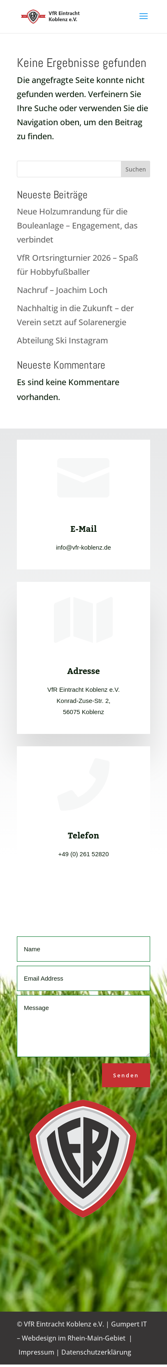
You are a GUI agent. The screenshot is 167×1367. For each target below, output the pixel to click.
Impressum (36, 1352)
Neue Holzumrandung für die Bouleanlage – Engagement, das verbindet (77, 225)
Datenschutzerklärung (96, 1352)
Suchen (135, 169)
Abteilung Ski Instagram (62, 340)
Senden (126, 1075)
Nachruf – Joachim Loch (62, 289)
